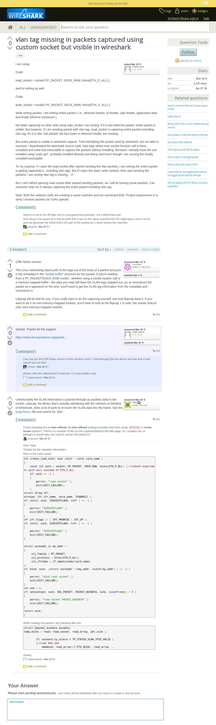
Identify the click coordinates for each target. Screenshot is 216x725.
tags (168, 11)
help (206, 18)
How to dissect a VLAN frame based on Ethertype (187, 135)
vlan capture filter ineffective (179, 142)
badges (203, 11)
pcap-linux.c (23, 411)
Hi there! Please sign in (183, 18)
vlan (20, 55)
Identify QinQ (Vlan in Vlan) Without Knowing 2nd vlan (188, 125)
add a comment (37, 233)
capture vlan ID (174, 116)
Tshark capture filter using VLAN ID (182, 164)
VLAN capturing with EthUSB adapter (183, 149)
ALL (22, 27)
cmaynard (32, 438)
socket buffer (54, 274)
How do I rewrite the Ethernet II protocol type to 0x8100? (187, 107)
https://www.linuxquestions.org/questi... (41, 337)
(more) (27, 655)
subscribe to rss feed (190, 60)
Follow (188, 52)
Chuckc (31, 366)
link (158, 314)
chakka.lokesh (138, 67)
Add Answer (16, 701)
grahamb (31, 226)
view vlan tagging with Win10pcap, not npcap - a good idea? (187, 184)
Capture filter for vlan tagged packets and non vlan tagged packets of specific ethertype (187, 173)
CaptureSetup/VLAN (96, 431)
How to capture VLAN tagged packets (182, 157)
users (184, 11)
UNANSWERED (43, 27)
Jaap (134, 402)
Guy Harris (136, 265)
